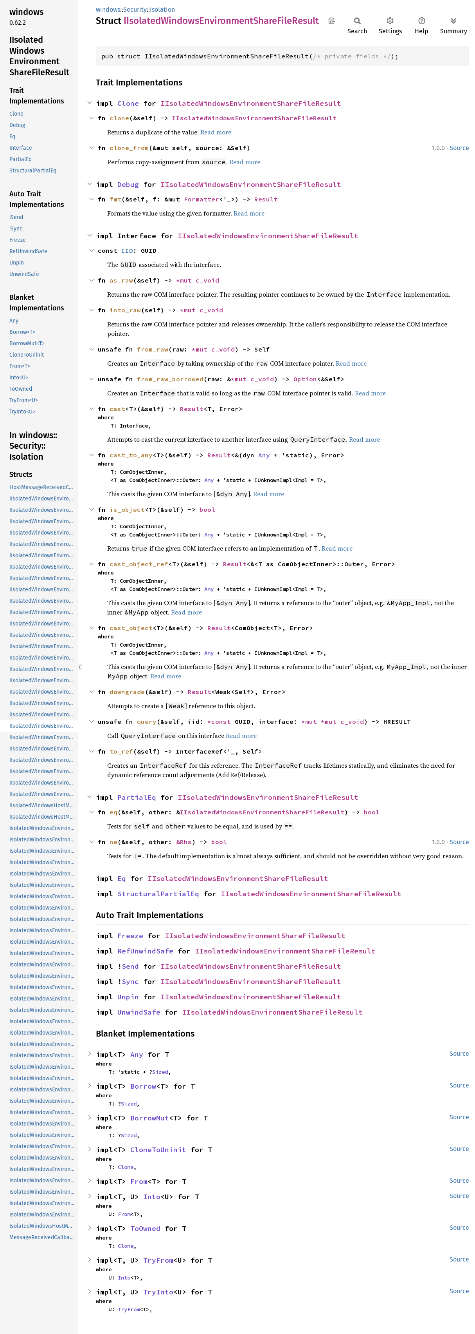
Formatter (201, 199)
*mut (186, 280)
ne (113, 842)
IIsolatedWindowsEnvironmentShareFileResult (250, 103)
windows (108, 9)
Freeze (130, 935)
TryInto (158, 1291)
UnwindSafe (138, 1012)
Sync (130, 981)
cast (117, 409)
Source (459, 148)
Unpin (128, 996)
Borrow (143, 1086)
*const (221, 721)
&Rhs (184, 842)
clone (119, 118)
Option (305, 379)
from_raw (152, 349)
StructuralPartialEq (158, 893)
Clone (128, 103)
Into (151, 1196)
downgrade (127, 692)
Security (135, 9)
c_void (207, 280)
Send (130, 966)
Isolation (162, 9)
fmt (115, 199)
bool (207, 509)
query (147, 721)
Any (264, 455)
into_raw (125, 310)
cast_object (131, 628)
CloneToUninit (158, 1149)
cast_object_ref (139, 564)
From (139, 1181)
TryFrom (158, 1260)
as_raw (121, 280)
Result (266, 199)
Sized (160, 1071)
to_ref (121, 751)
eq (113, 812)
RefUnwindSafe (145, 950)
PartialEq (136, 797)
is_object (127, 509)
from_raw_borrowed (170, 379)
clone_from (129, 148)
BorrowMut (149, 1117)
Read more (215, 132)
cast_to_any (131, 455)
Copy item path (331, 20)
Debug (128, 184)
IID (127, 250)
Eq (121, 878)
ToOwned (145, 1228)
